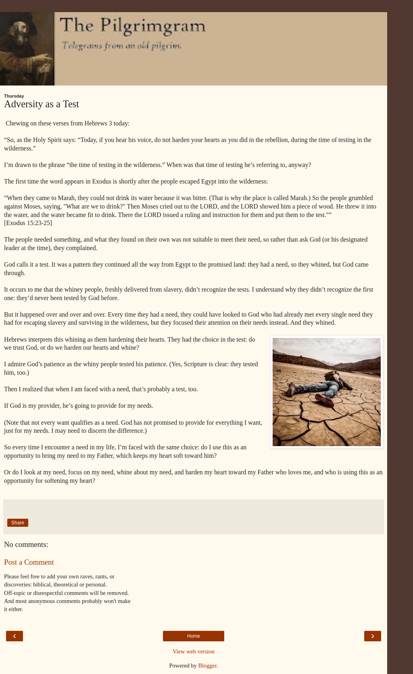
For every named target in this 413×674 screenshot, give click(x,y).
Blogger (207, 665)
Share (17, 523)
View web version (194, 651)
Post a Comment (29, 562)
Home (193, 636)
